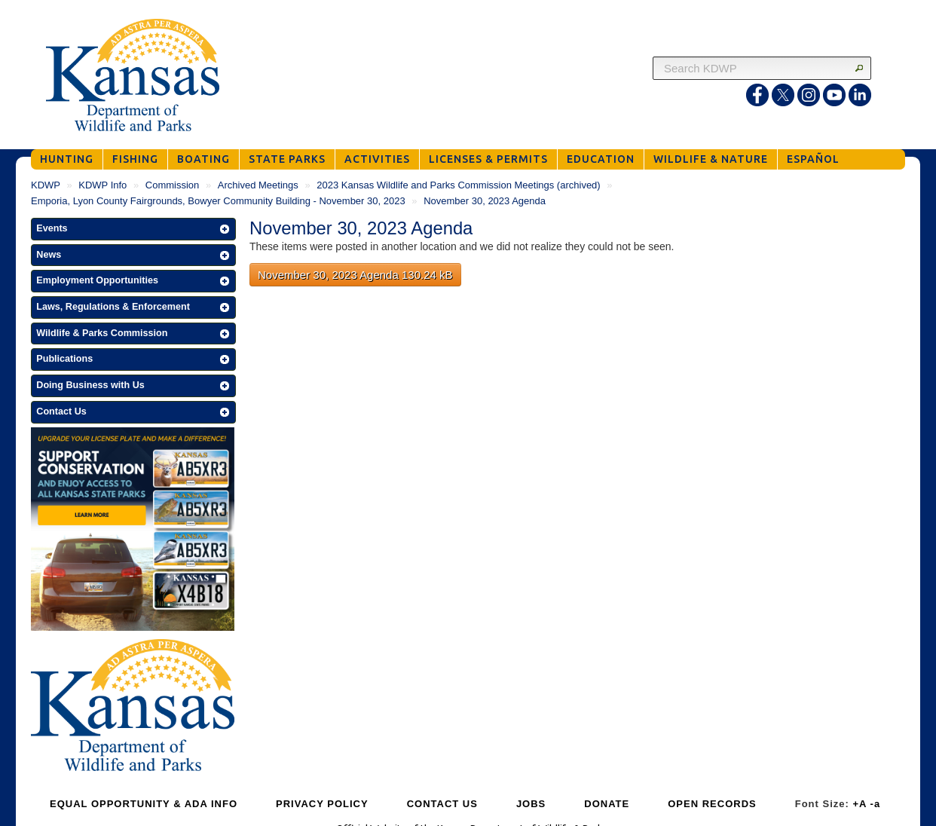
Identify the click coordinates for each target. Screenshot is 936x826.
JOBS (531, 803)
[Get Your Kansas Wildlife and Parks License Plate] (132, 531)
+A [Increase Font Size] (859, 803)
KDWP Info (102, 185)
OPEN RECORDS (712, 803)
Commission (172, 185)
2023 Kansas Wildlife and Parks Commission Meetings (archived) (458, 185)
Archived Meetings (258, 185)
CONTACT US (442, 803)
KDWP (45, 185)
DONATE (606, 803)
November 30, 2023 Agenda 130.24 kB (355, 274)
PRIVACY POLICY (322, 803)
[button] (133, 229)
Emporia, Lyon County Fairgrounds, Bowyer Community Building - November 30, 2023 (218, 200)
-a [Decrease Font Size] (875, 803)
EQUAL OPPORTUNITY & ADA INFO (143, 803)
